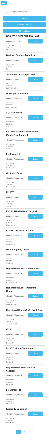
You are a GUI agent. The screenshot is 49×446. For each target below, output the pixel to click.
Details (35, 41)
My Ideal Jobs (24, 31)
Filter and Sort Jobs (24, 25)
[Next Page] (30, 432)
